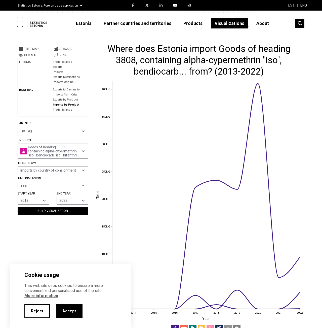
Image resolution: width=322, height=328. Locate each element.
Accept (69, 311)
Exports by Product (65, 99)
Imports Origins (63, 82)
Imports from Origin (66, 94)
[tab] (35, 49)
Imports (58, 72)
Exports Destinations (66, 77)
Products (193, 23)
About (262, 23)
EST (291, 5)
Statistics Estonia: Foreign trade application (48, 5)
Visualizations (229, 23)
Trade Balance (62, 61)
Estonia (84, 23)
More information (41, 295)
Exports (57, 67)
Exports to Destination (67, 89)
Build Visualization (52, 211)
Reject (37, 311)
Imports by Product (66, 104)
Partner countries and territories (137, 23)
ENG (303, 5)
